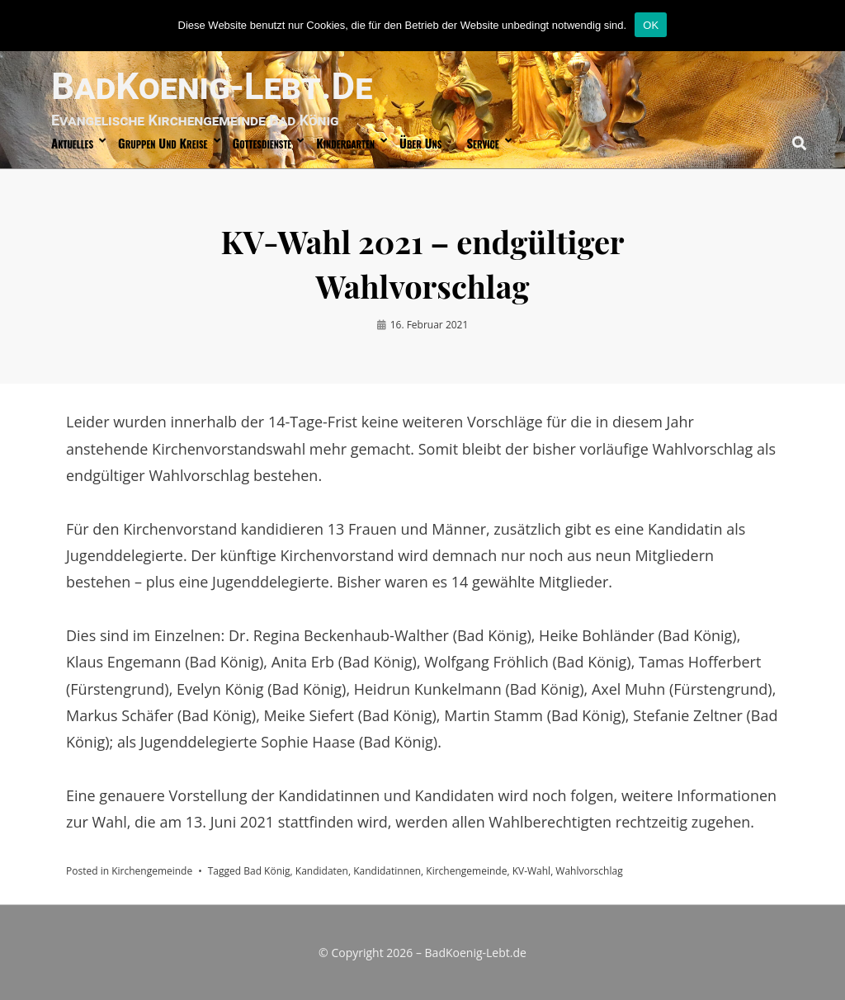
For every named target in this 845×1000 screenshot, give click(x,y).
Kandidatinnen (387, 871)
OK (651, 25)
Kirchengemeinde (151, 871)
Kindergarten (345, 143)
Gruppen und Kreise (162, 143)
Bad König (266, 871)
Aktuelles (72, 143)
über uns (420, 143)
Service (482, 143)
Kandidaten (321, 871)
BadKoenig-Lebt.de (211, 86)
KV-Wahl (531, 871)
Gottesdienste (262, 143)
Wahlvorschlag (588, 871)
